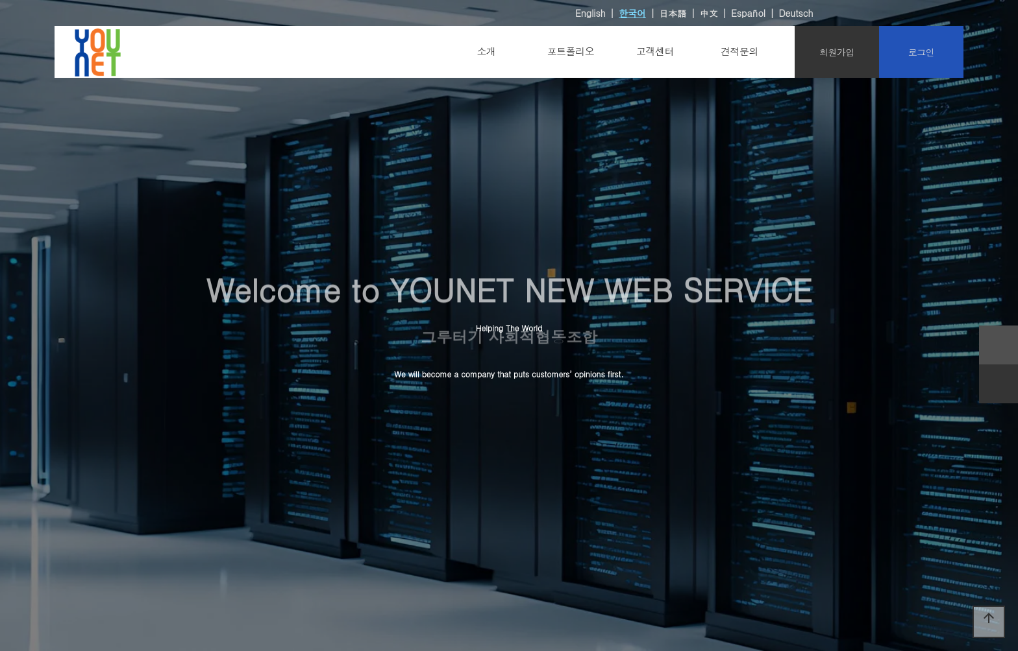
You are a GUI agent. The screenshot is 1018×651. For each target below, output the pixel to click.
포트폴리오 (571, 51)
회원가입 (836, 51)
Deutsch (795, 12)
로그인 (921, 51)
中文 (709, 12)
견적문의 (739, 51)
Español (748, 12)
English (590, 12)
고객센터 (655, 51)
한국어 (632, 12)
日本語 (672, 12)
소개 (486, 51)
